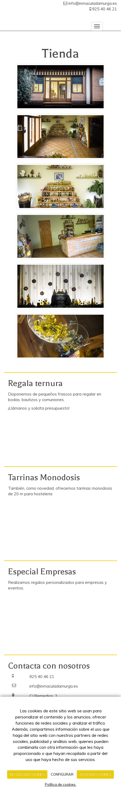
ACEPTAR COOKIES (95, 774)
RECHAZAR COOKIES (27, 774)
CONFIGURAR (62, 774)
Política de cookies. (60, 784)
